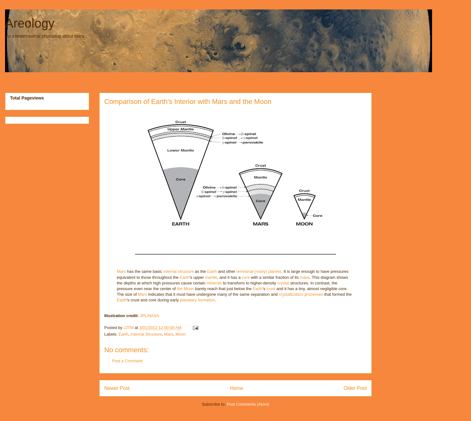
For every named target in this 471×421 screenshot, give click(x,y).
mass (305, 277)
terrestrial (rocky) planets (258, 271)
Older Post (355, 388)
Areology (30, 23)
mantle (211, 277)
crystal (283, 283)
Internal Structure (146, 334)
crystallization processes (301, 294)
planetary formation (197, 300)
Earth (212, 271)
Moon (181, 334)
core (246, 277)
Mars (121, 271)
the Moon (185, 288)
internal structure (178, 271)
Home (236, 388)
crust (271, 288)
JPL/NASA (149, 315)
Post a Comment (127, 361)
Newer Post (117, 388)
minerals (214, 283)
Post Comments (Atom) (248, 404)
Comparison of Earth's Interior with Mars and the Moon (187, 101)
